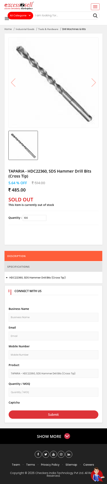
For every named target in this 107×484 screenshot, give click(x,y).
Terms (30, 465)
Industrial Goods (25, 29)
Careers (88, 465)
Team (16, 465)
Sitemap (71, 465)
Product (14, 365)
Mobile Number (19, 346)
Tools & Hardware (48, 29)
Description (16, 256)
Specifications (18, 266)
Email (12, 327)
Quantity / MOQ (19, 384)
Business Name (19, 309)
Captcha (14, 402)
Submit (53, 414)
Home (8, 29)
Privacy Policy (50, 465)
